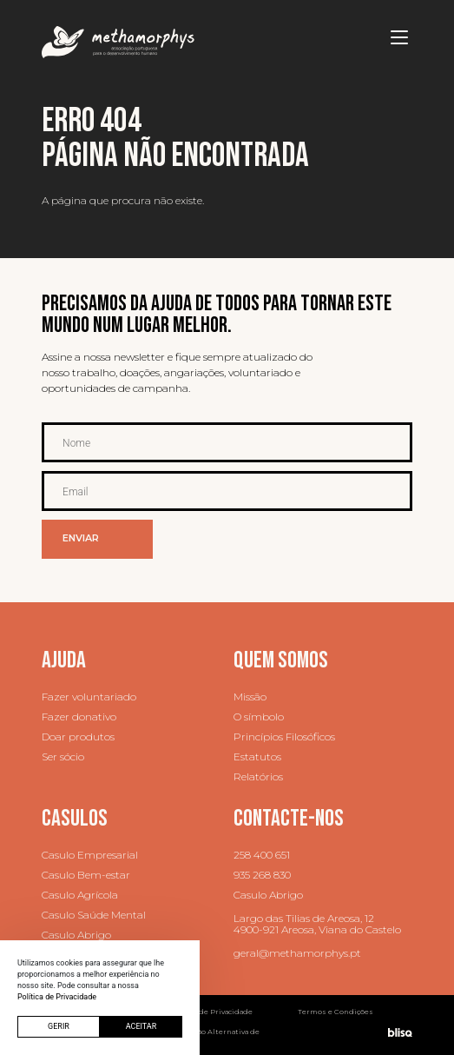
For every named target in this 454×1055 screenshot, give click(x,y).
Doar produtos (78, 736)
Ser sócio (63, 756)
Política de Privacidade (211, 1011)
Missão (250, 696)
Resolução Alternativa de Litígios (214, 1035)
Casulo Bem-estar (86, 874)
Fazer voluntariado (89, 696)
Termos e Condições (335, 1011)
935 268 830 (262, 874)
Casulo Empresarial (90, 854)
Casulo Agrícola (80, 894)
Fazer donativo (79, 716)
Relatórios (258, 776)
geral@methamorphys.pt (297, 953)
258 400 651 (262, 854)
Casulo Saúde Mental (94, 914)
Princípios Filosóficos (284, 736)
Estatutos (257, 756)
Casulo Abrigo (76, 934)
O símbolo (259, 716)
